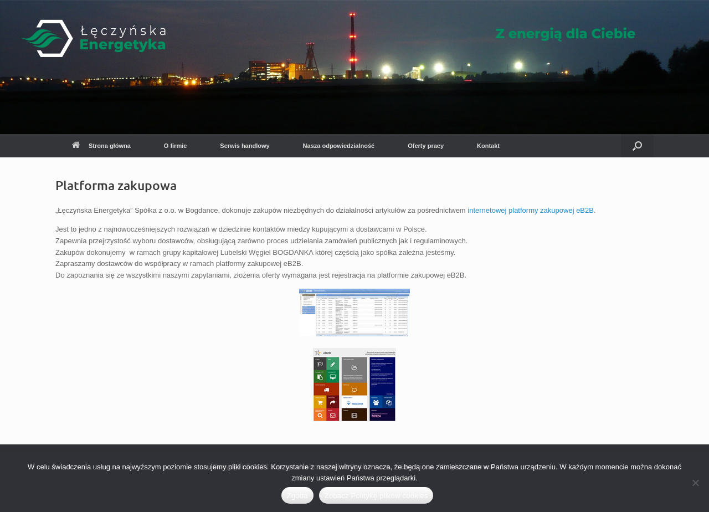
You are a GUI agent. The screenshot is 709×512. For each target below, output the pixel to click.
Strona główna (101, 145)
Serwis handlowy (244, 145)
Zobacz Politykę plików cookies (376, 495)
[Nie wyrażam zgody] (695, 482)
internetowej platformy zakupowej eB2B (530, 210)
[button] (637, 145)
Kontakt (488, 145)
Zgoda (297, 495)
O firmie (175, 145)
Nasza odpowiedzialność (339, 145)
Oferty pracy (426, 145)
